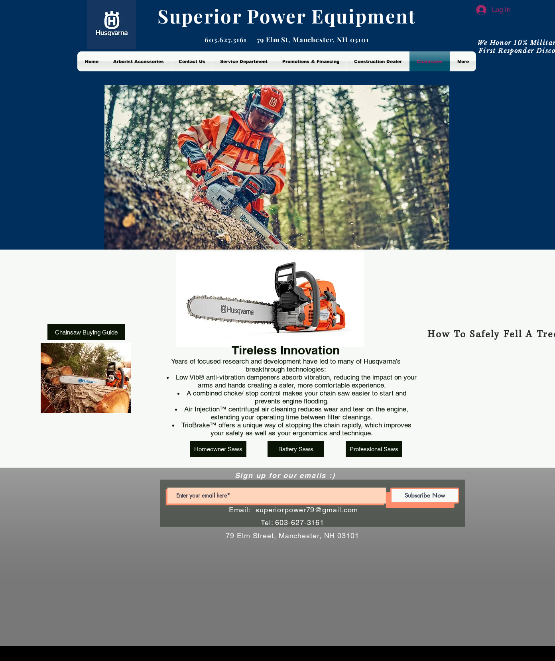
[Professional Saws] (374, 449)
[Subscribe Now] (424, 496)
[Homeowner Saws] (218, 449)
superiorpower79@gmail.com (307, 510)
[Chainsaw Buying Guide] (86, 332)
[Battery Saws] (296, 449)
